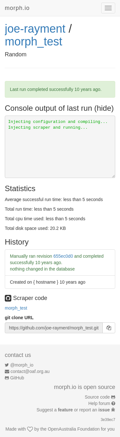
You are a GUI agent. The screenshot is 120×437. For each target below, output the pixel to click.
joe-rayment (35, 28)
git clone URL (19, 317)
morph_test (33, 41)
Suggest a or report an (74, 409)
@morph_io (22, 365)
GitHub (17, 377)
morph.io (17, 8)
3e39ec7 (108, 419)
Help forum (99, 403)
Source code (97, 397)
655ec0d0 (63, 256)
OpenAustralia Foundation (74, 429)
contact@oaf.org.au (30, 371)
